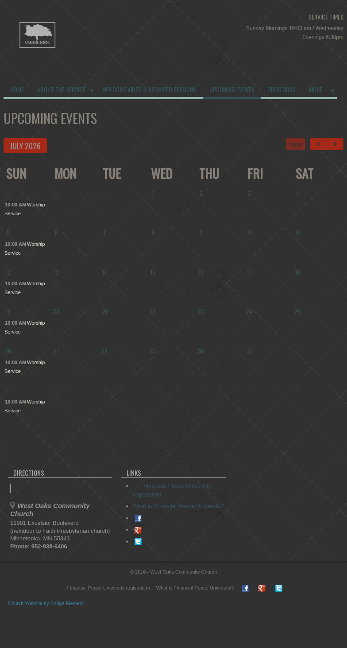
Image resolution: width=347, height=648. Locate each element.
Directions (281, 89)
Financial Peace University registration (104, 587)
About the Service (61, 89)
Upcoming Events (231, 89)
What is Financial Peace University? (178, 506)
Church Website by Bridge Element (46, 603)
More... (317, 89)
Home (17, 89)
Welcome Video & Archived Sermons (149, 89)
